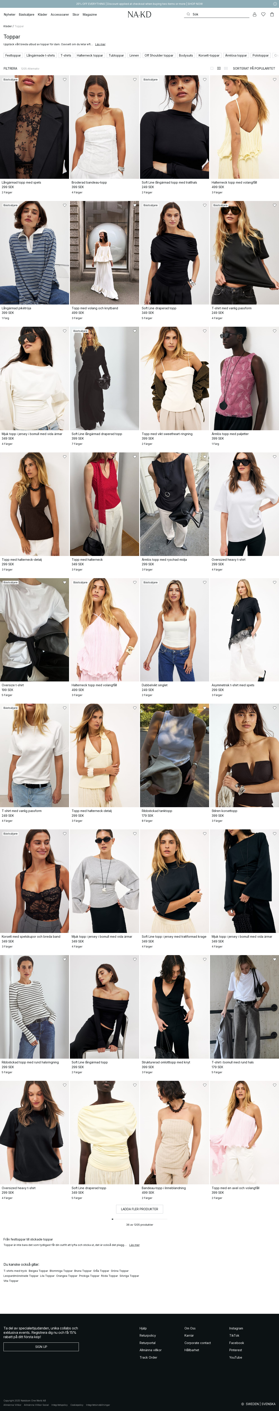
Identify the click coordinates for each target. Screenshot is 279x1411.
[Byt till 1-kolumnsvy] (211, 68)
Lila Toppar (47, 1275)
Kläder (7, 26)
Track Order (148, 1357)
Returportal (148, 1343)
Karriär (189, 1335)
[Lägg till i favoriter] (64, 79)
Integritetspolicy (59, 1405)
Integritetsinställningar (98, 1405)
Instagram (236, 1328)
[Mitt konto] (254, 14)
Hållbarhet (191, 1350)
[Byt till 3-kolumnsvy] (225, 68)
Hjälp (143, 1328)
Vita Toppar (10, 1280)
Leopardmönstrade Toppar (20, 1275)
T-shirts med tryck (15, 1270)
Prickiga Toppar (89, 1275)
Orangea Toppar (66, 1275)
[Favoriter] (263, 14)
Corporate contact (197, 1343)
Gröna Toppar (120, 1270)
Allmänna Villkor (12, 1405)
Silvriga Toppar (129, 1275)
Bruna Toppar (82, 1270)
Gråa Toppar (101, 1270)
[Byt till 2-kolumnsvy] (218, 68)
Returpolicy (148, 1335)
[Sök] (217, 14)
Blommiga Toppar (61, 1270)
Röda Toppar (109, 1275)
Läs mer (100, 44)
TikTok (234, 1335)
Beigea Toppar (38, 1270)
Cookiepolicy (76, 1405)
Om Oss (190, 1328)
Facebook (236, 1343)
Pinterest (235, 1350)
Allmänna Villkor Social (36, 1405)
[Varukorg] (272, 14)
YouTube (235, 1357)
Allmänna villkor (151, 1350)
